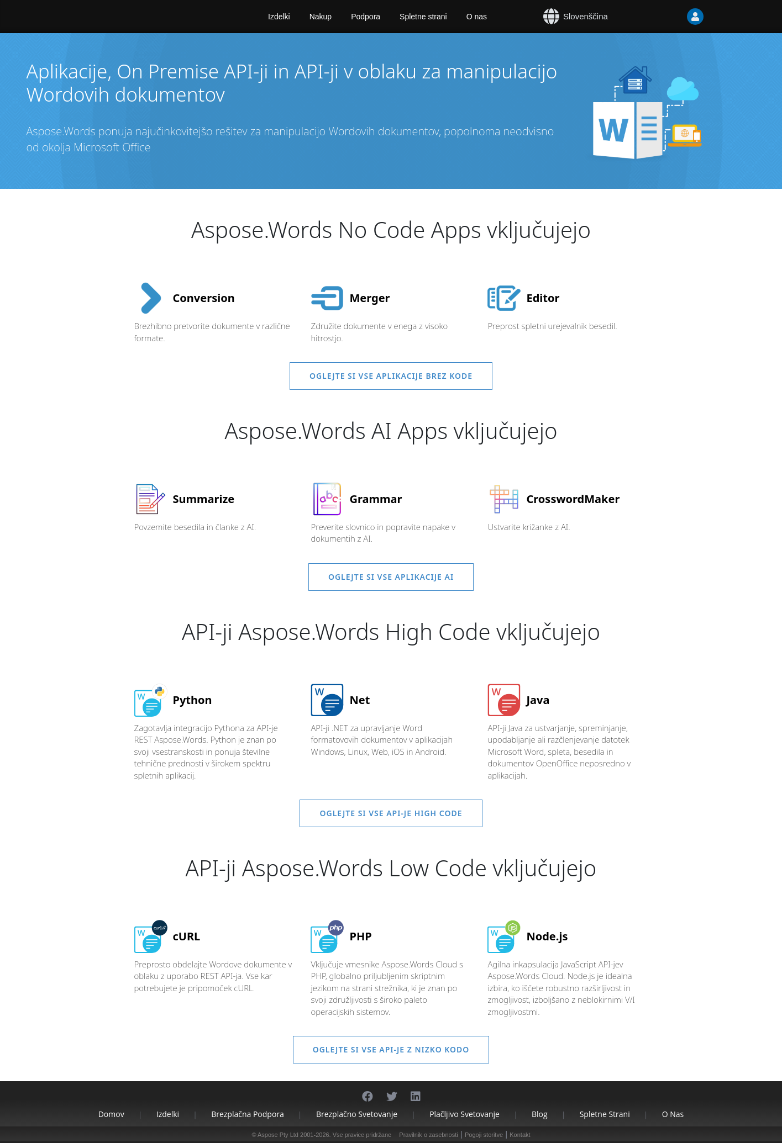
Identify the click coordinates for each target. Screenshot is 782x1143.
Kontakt (520, 1134)
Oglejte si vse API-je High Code (390, 813)
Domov (111, 1114)
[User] (673, 16)
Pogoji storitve (484, 1134)
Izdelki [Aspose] (279, 16)
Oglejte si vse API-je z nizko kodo (391, 1049)
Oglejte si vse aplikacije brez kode (391, 376)
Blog (540, 1114)
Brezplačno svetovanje (356, 1114)
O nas (476, 16)
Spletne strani (423, 16)
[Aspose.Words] (150, 16)
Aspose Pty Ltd (278, 1134)
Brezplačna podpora (247, 1114)
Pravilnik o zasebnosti (428, 1134)
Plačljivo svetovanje (464, 1114)
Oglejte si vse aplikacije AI (391, 577)
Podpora (365, 16)
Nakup (320, 16)
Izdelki (167, 1114)
